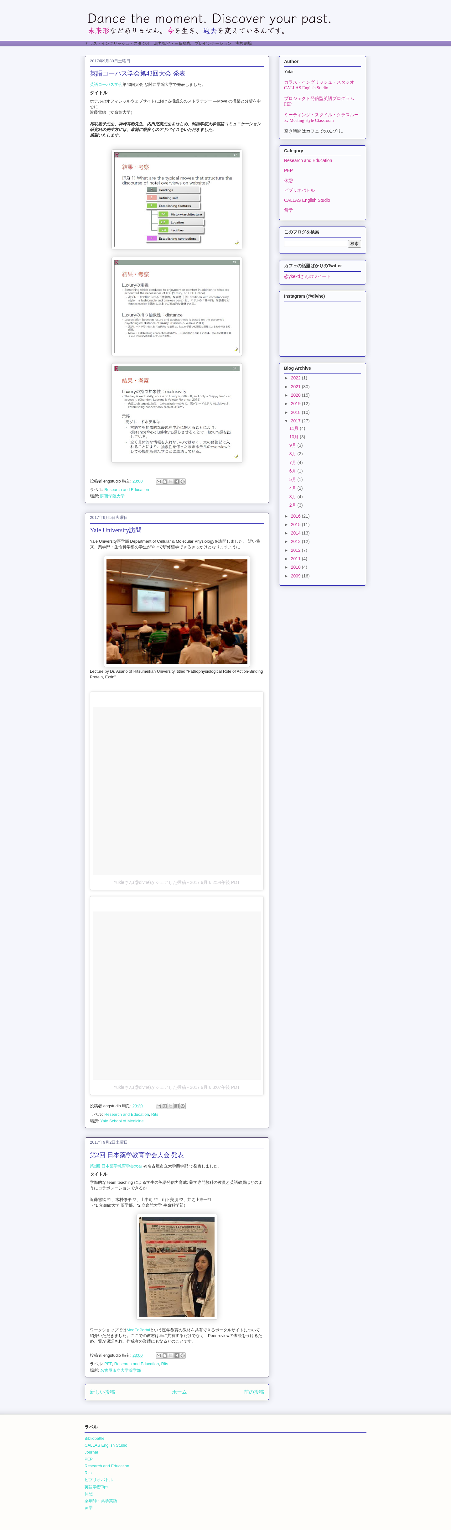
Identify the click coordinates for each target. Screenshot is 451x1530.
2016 (296, 516)
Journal (91, 1452)
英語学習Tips (96, 1487)
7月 (293, 462)
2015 (296, 524)
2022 (296, 377)
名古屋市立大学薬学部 (120, 1370)
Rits (154, 1114)
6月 (293, 470)
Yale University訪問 (116, 530)
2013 (296, 541)
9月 (293, 445)
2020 (296, 395)
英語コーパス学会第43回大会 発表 (137, 73)
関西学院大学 (112, 496)
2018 (296, 412)
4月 (293, 488)
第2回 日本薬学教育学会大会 (116, 1166)
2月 (293, 505)
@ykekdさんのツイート (307, 276)
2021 (296, 386)
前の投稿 (254, 1392)
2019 (296, 403)
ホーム (179, 1392)
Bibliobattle (95, 1438)
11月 (294, 428)
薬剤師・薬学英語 (101, 1500)
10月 (294, 436)
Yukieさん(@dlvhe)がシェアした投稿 (150, 882)
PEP (108, 1363)
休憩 (288, 180)
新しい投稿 (102, 1392)
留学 (288, 210)
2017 (296, 420)
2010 (296, 567)
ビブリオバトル (299, 190)
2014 (296, 532)
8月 (293, 453)
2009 (296, 575)
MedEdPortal (138, 1330)
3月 (293, 496)
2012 (296, 550)
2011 (296, 558)
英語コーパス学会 (106, 84)
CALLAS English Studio (307, 200)
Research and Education (126, 489)
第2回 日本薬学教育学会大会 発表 (137, 1154)
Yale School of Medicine (122, 1121)
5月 (293, 479)
